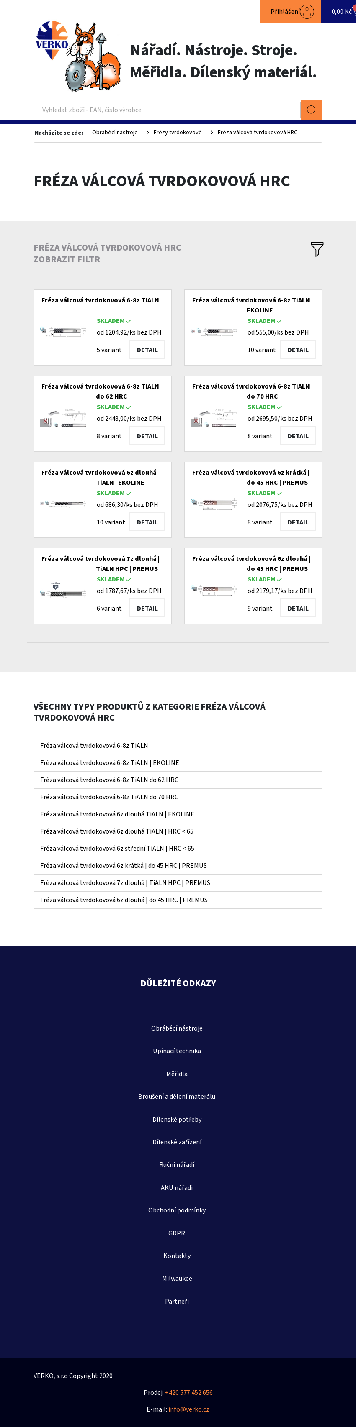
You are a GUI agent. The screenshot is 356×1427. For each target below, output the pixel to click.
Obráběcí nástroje (115, 132)
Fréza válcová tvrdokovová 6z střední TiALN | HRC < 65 (117, 848)
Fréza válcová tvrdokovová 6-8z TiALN (94, 745)
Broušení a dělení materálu (176, 1096)
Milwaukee (177, 1278)
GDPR (176, 1233)
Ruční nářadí (176, 1164)
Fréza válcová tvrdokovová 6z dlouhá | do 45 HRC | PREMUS (124, 900)
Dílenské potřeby (176, 1119)
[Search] (167, 110)
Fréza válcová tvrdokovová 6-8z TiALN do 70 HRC (109, 797)
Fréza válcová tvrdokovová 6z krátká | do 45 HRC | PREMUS (123, 865)
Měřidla (177, 1074)
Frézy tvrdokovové (178, 132)
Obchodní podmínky (177, 1210)
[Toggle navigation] (50, 12)
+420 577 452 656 (189, 1392)
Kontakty (177, 1256)
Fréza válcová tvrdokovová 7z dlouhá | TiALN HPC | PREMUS (125, 882)
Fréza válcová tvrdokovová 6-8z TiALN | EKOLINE (109, 762)
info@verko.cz (188, 1409)
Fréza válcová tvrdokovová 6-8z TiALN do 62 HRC (109, 780)
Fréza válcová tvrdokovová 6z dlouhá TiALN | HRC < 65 (116, 831)
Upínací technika (177, 1051)
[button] (290, 11)
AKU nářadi (177, 1187)
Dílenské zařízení (176, 1142)
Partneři (177, 1301)
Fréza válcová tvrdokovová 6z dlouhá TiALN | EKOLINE (117, 814)
